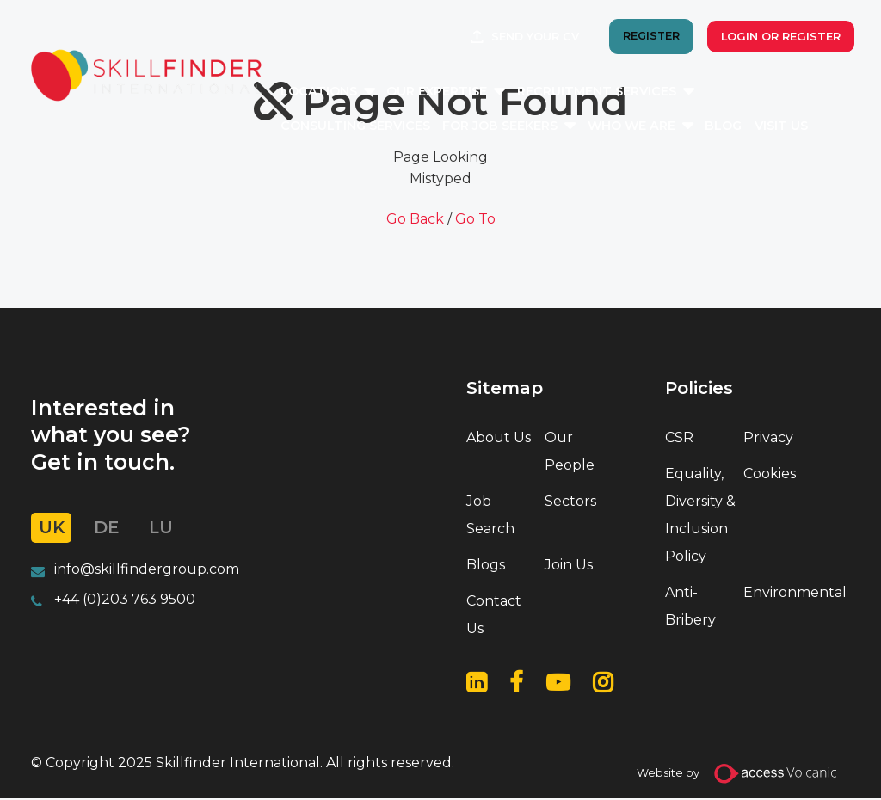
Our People (570, 451)
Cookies (769, 474)
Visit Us (805, 127)
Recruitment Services (620, 93)
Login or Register (776, 38)
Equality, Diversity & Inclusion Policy (700, 515)
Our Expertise (460, 93)
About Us (498, 437)
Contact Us (493, 616)
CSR (679, 437)
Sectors (570, 502)
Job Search (490, 516)
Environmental (778, 593)
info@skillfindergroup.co (139, 570)
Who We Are (655, 127)
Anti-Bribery (690, 607)
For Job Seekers (524, 127)
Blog (747, 127)
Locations (343, 93)
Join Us (569, 565)
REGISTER (647, 38)
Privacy (768, 437)
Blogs (485, 565)
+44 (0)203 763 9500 (124, 601)
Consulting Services (379, 127)
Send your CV (531, 38)
